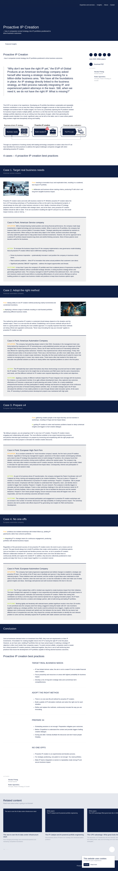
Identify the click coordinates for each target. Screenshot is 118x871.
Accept (86, 864)
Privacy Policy (81, 865)
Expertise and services (87, 5)
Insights (99, 5)
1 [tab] (4, 849)
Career (112, 5)
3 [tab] (8, 849)
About (106, 5)
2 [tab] (6, 849)
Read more (93, 864)
